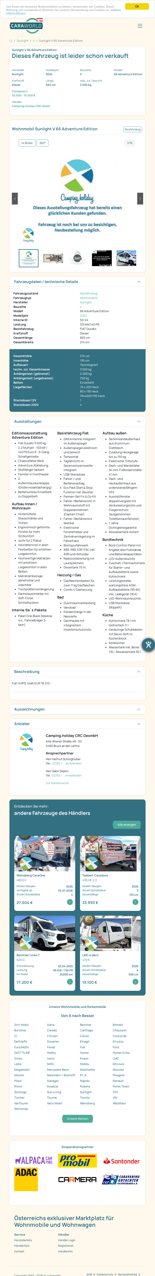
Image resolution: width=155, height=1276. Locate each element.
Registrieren (65, 1245)
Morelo (19, 1075)
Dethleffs (20, 1041)
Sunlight (86, 302)
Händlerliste (21, 1245)
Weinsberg (87, 1103)
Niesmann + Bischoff (61, 1075)
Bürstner (20, 1030)
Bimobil (118, 1025)
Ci (15, 1036)
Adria (50, 1025)
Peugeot (119, 1075)
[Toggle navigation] (140, 26)
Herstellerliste (23, 1240)
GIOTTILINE (22, 1053)
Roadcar (52, 1086)
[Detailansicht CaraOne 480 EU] (44, 873)
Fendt (51, 1047)
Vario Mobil (54, 1103)
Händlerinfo (65, 1251)
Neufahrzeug (89, 293)
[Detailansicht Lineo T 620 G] (44, 953)
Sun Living (54, 1092)
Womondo (21, 1109)
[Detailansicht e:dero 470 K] (110, 953)
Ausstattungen (27, 421)
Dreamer (53, 1041)
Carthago (86, 1030)
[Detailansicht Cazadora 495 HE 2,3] (110, 873)
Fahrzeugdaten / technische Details (46, 281)
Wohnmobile (88, 298)
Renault (118, 1081)
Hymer (84, 1053)
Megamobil (22, 1070)
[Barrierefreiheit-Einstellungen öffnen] (148, 644)
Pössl (18, 1081)
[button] (15, 198)
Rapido (85, 1081)
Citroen (52, 1036)
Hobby (51, 1053)
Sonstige (20, 1092)
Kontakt (19, 1251)
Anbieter (22, 723)
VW (115, 1098)
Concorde (120, 1036)
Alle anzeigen (126, 825)
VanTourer (21, 1103)
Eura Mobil (21, 1047)
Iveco (50, 1058)
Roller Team (121, 1086)
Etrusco (118, 1041)
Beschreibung (26, 671)
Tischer (19, 1098)
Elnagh (84, 1041)
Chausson (120, 1030)
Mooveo (118, 1070)
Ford (116, 1047)
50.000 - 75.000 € (23, 95)
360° (42, 143)
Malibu (84, 1064)
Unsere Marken (77, 1119)
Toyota (84, 1098)
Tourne (52, 1098)
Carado (52, 1030)
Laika (17, 1064)
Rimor (18, 1086)
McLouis (118, 1064)
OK (137, 6)
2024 (83, 316)
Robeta (85, 1086)
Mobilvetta (87, 1070)
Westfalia (119, 1103)
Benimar (85, 1025)
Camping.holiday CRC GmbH (31, 106)
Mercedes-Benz (58, 1070)
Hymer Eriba (121, 1053)
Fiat (82, 1047)
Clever (84, 1036)
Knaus (84, 1058)
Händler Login (66, 1240)
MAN (50, 1064)
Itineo (18, 1058)
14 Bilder (27, 143)
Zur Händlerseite (57, 783)
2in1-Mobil (21, 1025)
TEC (115, 1092)
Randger (53, 1081)
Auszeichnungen (29, 709)
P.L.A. (83, 1075)
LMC (116, 1058)
